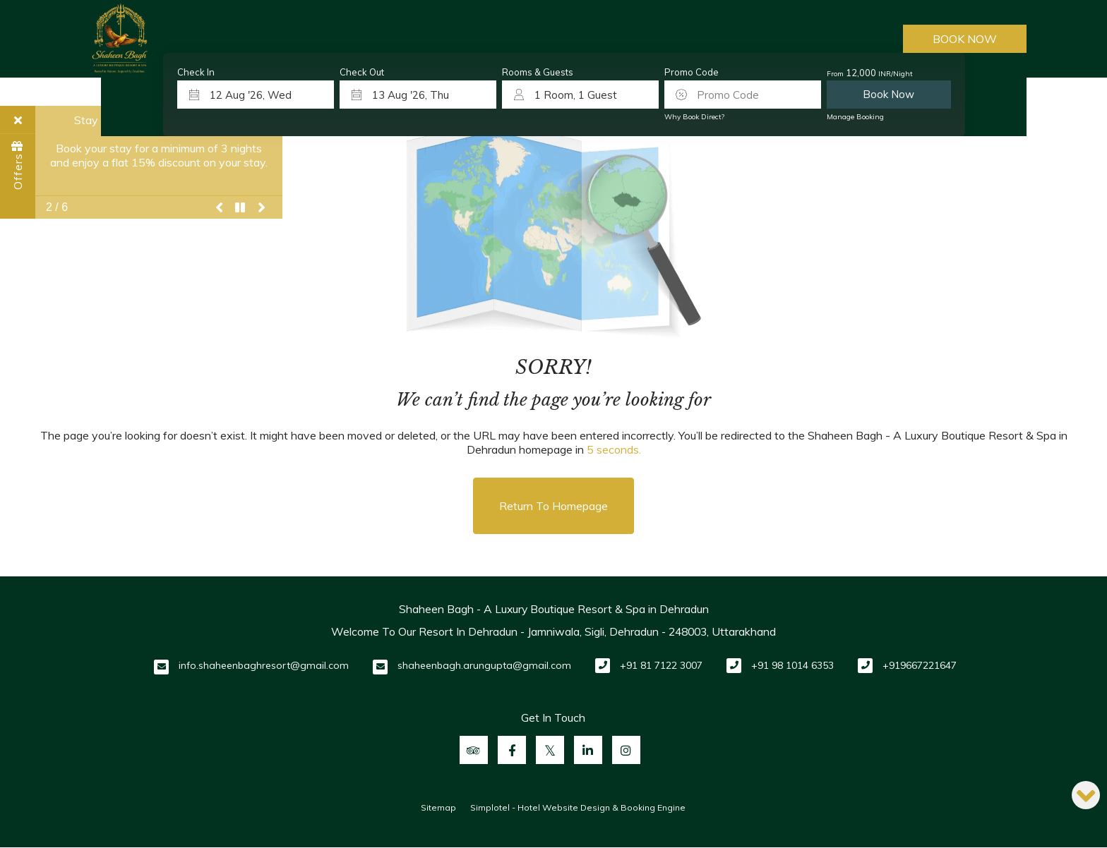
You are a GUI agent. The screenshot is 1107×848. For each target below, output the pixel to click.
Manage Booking (855, 116)
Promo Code (691, 72)
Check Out (362, 72)
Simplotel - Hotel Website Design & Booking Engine (578, 807)
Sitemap (438, 807)
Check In (196, 72)
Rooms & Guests (537, 72)
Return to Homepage (553, 506)
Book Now (965, 39)
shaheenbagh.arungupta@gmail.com (484, 665)
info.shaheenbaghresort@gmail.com (264, 665)
